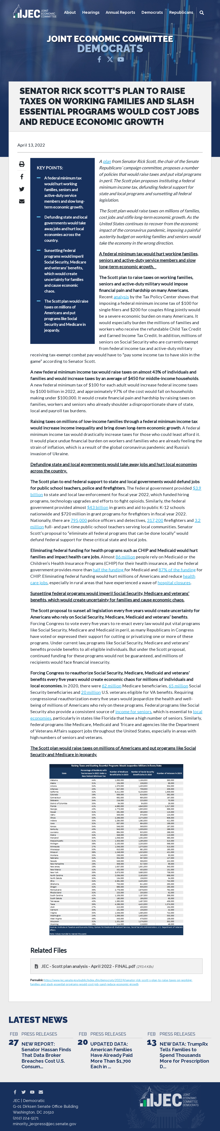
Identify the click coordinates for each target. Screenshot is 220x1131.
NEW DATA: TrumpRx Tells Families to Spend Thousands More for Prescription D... (184, 1055)
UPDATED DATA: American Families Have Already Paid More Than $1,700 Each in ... (111, 1055)
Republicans (181, 12)
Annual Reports (120, 12)
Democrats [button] (152, 12)
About (70, 12)
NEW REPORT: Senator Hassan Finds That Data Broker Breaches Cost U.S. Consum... (46, 1055)
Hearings (90, 12)
